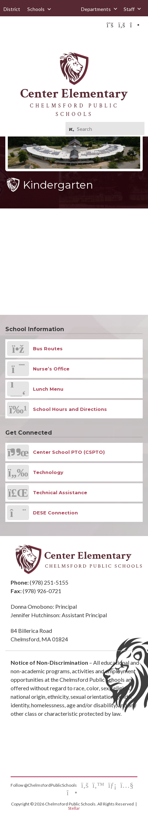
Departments (99, 9)
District (12, 9)
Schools (39, 9)
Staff (133, 9)
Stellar (74, 808)
